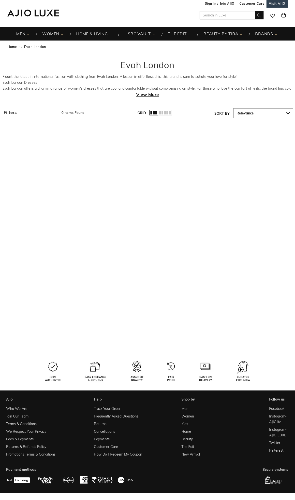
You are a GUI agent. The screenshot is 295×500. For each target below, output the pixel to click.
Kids (184, 424)
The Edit (187, 446)
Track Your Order (107, 408)
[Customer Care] (252, 3)
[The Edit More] (189, 33)
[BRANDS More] (276, 33)
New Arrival (190, 454)
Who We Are (16, 408)
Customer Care (106, 446)
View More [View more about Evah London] (147, 94)
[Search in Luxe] (232, 15)
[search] (259, 15)
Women (187, 416)
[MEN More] (28, 33)
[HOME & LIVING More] (110, 33)
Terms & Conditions (21, 424)
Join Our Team (17, 416)
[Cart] (283, 15)
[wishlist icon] (272, 15)
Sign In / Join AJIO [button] (220, 3)
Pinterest (276, 450)
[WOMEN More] (62, 33)
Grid (141, 113)
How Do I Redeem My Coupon (118, 454)
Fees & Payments (20, 439)
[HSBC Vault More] (154, 33)
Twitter (274, 443)
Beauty (187, 439)
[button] (30, 112)
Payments (102, 439)
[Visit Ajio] (277, 3)
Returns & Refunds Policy (26, 446)
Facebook (276, 408)
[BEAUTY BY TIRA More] (241, 33)
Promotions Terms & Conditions (31, 454)
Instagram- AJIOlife (277, 419)
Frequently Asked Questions (116, 416)
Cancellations (104, 431)
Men (184, 408)
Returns (100, 424)
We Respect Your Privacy (26, 431)
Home (12, 47)
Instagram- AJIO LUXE (277, 432)
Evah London (35, 47)
